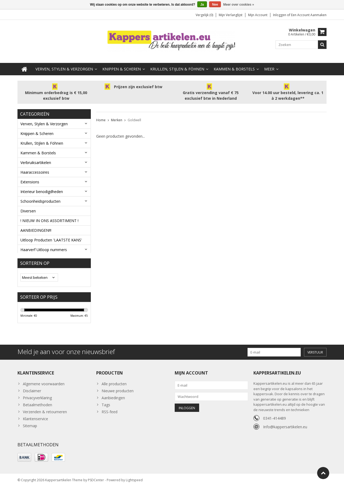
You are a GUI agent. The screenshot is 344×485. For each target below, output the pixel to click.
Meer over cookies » (238, 4)
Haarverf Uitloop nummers (43, 244)
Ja (202, 4)
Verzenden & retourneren (45, 409)
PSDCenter (96, 478)
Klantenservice (35, 416)
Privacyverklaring (37, 395)
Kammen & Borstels (234, 63)
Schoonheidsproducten (40, 196)
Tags (106, 402)
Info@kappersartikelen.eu (285, 424)
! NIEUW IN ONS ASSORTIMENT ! (49, 215)
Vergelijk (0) (204, 15)
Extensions (29, 176)
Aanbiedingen (113, 395)
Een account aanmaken (309, 15)
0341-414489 (274, 416)
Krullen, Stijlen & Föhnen (177, 63)
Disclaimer (32, 388)
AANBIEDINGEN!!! (35, 225)
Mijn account (257, 15)
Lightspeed (134, 478)
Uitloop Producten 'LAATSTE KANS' (51, 234)
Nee (215, 4)
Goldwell (134, 115)
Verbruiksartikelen (35, 157)
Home (101, 115)
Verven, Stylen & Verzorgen (64, 63)
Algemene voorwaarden (43, 381)
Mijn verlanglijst (230, 15)
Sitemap (30, 423)
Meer (269, 63)
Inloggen (280, 15)
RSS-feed (109, 409)
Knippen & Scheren (121, 63)
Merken (116, 115)
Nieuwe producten (118, 388)
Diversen (28, 205)
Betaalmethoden (37, 402)
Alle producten (114, 381)
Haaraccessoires (34, 167)
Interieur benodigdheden (41, 186)
